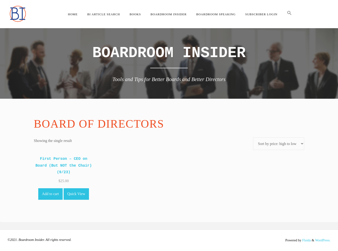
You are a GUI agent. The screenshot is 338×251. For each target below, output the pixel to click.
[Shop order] (278, 143)
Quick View (76, 194)
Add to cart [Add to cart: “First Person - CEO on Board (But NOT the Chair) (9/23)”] (50, 194)
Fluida (306, 240)
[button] (289, 14)
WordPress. (322, 240)
